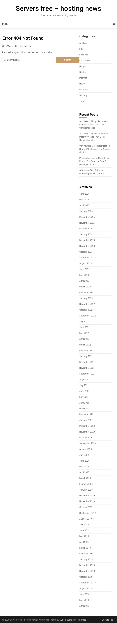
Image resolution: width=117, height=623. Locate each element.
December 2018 (87, 565)
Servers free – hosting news (58, 9)
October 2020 (85, 437)
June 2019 (84, 530)
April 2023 (84, 281)
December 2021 (87, 362)
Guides (82, 72)
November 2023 (87, 246)
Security (83, 95)
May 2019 (84, 536)
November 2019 (87, 501)
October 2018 (85, 577)
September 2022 (87, 315)
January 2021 (86, 420)
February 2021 (86, 414)
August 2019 (85, 519)
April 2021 (84, 403)
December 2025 (87, 217)
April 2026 (84, 205)
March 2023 (85, 286)
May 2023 (84, 275)
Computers (84, 60)
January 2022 (86, 356)
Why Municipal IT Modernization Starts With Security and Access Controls (94, 149)
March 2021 (85, 408)
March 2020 (85, 478)
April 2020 (84, 472)
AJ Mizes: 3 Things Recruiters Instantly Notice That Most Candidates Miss (93, 124)
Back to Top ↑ (108, 620)
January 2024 (86, 234)
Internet (83, 78)
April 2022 (84, 339)
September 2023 (87, 257)
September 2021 (87, 374)
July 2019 (84, 524)
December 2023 (87, 240)
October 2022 (85, 310)
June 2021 (84, 391)
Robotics (83, 89)
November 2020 (87, 432)
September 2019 (87, 513)
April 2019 (84, 542)
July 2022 (84, 321)
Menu (5, 24)
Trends (82, 101)
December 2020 (87, 426)
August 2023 (85, 263)
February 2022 (86, 350)
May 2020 (84, 466)
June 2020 (84, 461)
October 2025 (85, 228)
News (82, 83)
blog (81, 49)
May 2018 (84, 600)
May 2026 (84, 199)
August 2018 (85, 588)
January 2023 (86, 298)
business (83, 54)
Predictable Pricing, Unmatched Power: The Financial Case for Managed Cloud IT (94, 161)
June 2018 (84, 594)
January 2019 (86, 559)
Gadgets (83, 66)
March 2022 (85, 344)
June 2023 (84, 269)
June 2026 (84, 194)
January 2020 (86, 490)
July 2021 (84, 385)
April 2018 (84, 606)
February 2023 (86, 292)
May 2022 (84, 333)
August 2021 (85, 379)
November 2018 (87, 571)
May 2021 (84, 397)
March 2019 (85, 548)
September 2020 (87, 443)
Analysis (83, 43)
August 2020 (85, 449)
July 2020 (84, 455)
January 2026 (86, 211)
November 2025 (87, 223)
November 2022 (87, 304)
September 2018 (87, 582)
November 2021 (87, 368)
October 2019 (85, 507)
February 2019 (86, 553)
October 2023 (85, 252)
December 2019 (87, 495)
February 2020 (86, 484)
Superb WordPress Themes (73, 620)
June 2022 (84, 327)
